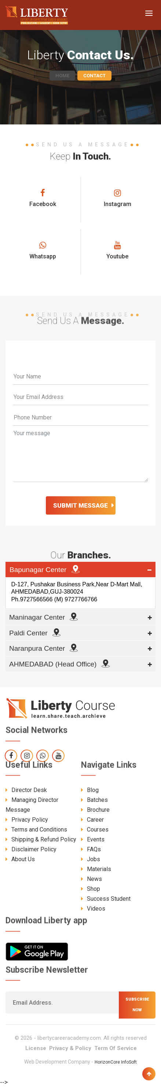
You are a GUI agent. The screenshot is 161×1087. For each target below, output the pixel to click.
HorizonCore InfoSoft (116, 1062)
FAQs (91, 849)
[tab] (80, 570)
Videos (93, 908)
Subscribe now (137, 1004)
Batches (94, 799)
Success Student (106, 898)
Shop (90, 888)
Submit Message (80, 505)
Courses (95, 829)
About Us (20, 859)
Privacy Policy (27, 819)
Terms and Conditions (36, 829)
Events (93, 839)
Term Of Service (115, 1048)
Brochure (95, 809)
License (35, 1048)
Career (92, 819)
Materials (96, 869)
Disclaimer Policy (31, 849)
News (91, 878)
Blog (90, 790)
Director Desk (26, 790)
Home (62, 75)
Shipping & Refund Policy (41, 839)
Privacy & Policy (70, 1048)
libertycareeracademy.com (69, 1038)
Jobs (90, 859)
